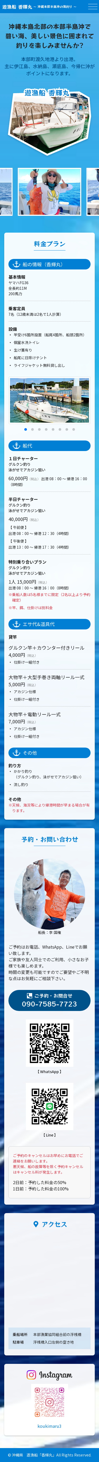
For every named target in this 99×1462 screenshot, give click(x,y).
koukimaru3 (49, 1426)
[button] (25, 429)
